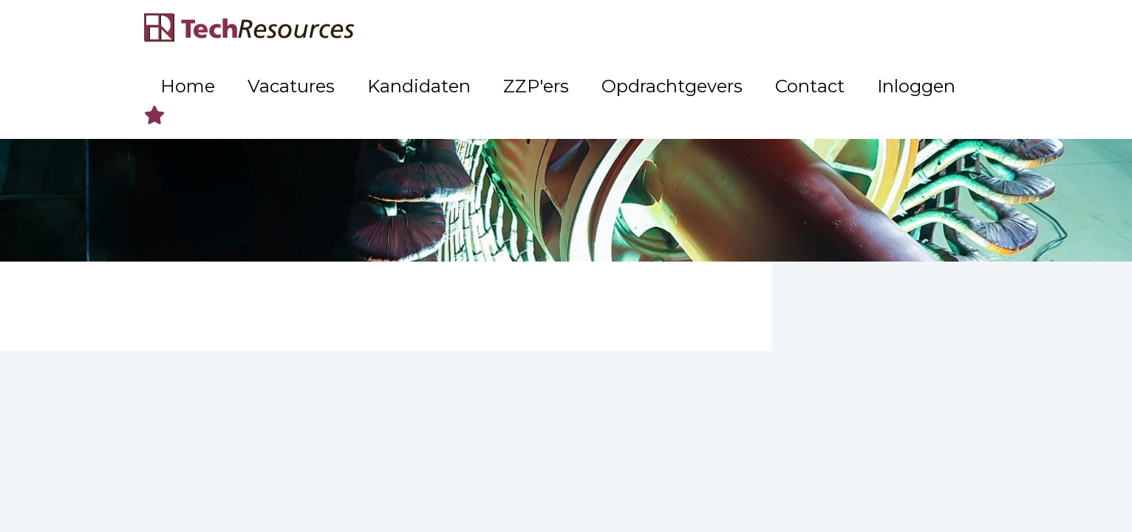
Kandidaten (573, 30)
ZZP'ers (653, 30)
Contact (844, 30)
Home (414, 30)
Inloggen (919, 30)
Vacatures (485, 30)
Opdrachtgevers (748, 30)
